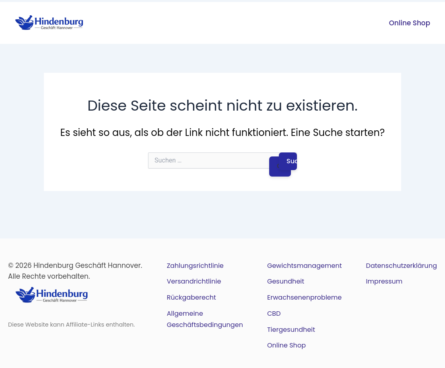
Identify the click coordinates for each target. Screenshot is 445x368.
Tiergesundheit (291, 329)
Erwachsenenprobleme (304, 297)
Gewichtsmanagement (304, 265)
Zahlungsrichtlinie (195, 265)
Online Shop (409, 23)
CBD (274, 313)
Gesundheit (285, 281)
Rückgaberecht (191, 297)
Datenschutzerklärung (401, 265)
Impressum (384, 281)
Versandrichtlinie (194, 281)
